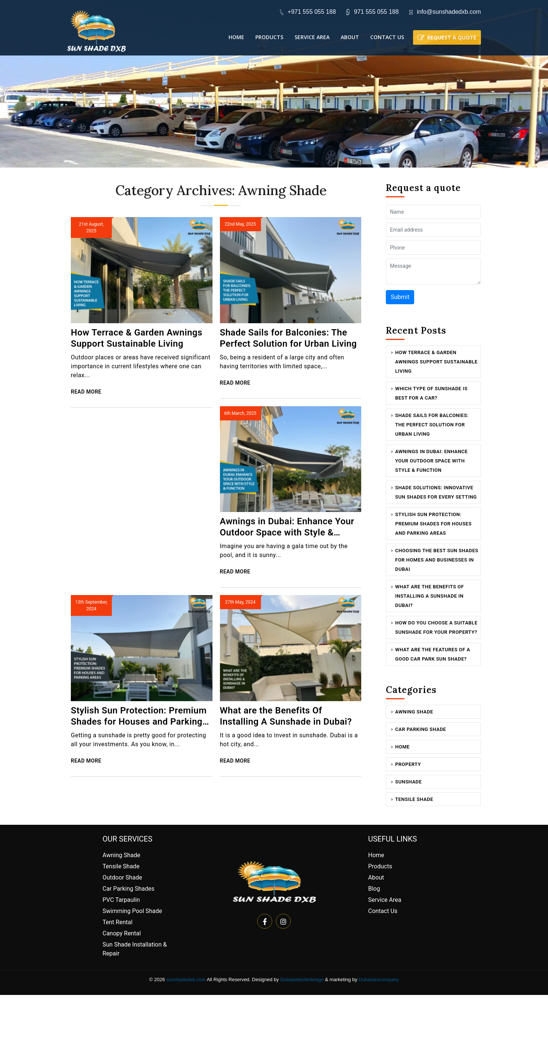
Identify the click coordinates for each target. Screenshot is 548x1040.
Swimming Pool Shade (132, 911)
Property (408, 764)
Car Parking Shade (420, 729)
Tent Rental (117, 922)
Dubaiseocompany (379, 979)
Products (269, 37)
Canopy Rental (122, 933)
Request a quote (451, 37)
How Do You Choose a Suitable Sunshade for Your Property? (436, 627)
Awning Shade (414, 712)
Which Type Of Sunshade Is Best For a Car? (431, 393)
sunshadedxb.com (186, 979)
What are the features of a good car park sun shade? (432, 654)
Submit (400, 296)
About (350, 37)
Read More (86, 392)
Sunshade (408, 782)
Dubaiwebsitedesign (302, 979)
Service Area (312, 37)
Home (236, 37)
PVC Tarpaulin (121, 899)
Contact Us (387, 37)
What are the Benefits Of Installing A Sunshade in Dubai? (286, 716)
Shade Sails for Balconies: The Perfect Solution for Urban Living (288, 338)
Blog (374, 888)
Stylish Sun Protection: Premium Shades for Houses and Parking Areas (139, 716)
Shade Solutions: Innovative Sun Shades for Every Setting (436, 492)
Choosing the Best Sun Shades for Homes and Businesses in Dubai (436, 560)
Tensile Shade (414, 799)
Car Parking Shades (128, 888)
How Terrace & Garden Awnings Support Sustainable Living (136, 338)
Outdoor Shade (122, 877)
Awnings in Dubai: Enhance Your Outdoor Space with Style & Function (287, 527)
